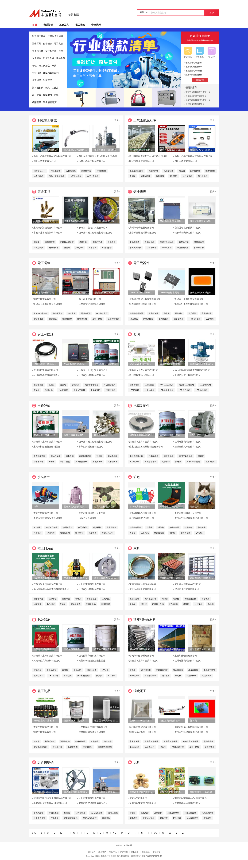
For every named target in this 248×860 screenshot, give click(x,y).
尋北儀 (167, 313)
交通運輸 (36, 58)
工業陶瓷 (106, 599)
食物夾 (78, 599)
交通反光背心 (107, 533)
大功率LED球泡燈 (186, 385)
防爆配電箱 (57, 313)
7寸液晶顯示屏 (177, 747)
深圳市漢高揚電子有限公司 (142, 732)
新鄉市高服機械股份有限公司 (198, 100)
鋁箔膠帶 (37, 604)
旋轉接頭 (79, 247)
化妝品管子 (52, 670)
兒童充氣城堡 (173, 813)
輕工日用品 (44, 65)
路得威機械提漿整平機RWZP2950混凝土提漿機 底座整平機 (171, 720)
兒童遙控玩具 (148, 818)
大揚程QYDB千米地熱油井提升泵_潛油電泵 (202, 150)
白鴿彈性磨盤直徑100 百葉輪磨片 (106, 221)
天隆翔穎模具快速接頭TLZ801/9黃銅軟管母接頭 (45, 221)
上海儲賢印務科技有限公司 (92, 375)
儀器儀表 (47, 43)
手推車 (99, 456)
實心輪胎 (166, 461)
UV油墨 (105, 670)
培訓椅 (176, 599)
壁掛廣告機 (208, 741)
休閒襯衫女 (83, 527)
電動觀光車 (112, 461)
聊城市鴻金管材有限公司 (141, 161)
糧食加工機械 (79, 390)
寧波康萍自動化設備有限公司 (47, 232)
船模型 (132, 813)
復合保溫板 (134, 675)
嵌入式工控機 (96, 813)
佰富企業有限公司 (88, 518)
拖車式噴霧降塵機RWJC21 (76, 435)
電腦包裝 (37, 670)
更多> (117, 120)
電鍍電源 (53, 319)
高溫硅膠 (108, 741)
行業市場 (73, 14)
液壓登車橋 (86, 171)
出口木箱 (111, 675)
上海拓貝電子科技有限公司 (187, 375)
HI (81, 833)
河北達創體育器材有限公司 (187, 584)
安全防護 (96, 24)
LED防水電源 (102, 313)
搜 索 (211, 12)
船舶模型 (164, 818)
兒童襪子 (92, 533)
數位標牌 (51, 604)
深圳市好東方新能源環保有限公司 (191, 304)
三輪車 (52, 461)
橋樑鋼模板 (193, 670)
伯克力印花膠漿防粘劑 (105, 649)
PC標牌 (37, 527)
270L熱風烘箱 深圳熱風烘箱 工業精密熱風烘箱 (171, 221)
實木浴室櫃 (178, 670)
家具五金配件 (150, 599)
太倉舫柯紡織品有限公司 (196, 96)
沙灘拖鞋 (51, 533)
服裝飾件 (60, 58)
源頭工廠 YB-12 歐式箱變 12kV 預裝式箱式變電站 (106, 292)
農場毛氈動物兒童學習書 (171, 792)
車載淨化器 (168, 456)
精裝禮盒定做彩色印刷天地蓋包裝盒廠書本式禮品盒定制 (171, 506)
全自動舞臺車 (39, 456)
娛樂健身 (47, 95)
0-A (33, 833)
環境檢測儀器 (183, 247)
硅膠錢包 (188, 527)
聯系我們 (102, 852)
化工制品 (36, 80)
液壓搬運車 (97, 461)
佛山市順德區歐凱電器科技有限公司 (192, 370)
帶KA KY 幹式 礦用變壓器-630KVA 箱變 (76, 292)
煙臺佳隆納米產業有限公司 (92, 732)
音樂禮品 (106, 818)
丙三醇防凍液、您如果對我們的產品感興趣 (171, 435)
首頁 (34, 24)
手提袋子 (201, 527)
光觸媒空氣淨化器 (190, 741)
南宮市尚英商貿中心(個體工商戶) (190, 798)
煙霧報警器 (110, 390)
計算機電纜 (67, 319)
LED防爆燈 (134, 390)
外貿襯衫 (97, 527)
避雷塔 (63, 385)
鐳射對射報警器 (91, 385)
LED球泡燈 (149, 385)
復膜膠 (99, 675)
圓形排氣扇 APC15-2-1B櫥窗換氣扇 (106, 578)
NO (114, 833)
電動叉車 (70, 456)
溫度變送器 (153, 313)
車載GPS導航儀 (40, 313)
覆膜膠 (65, 670)
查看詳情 (200, 80)
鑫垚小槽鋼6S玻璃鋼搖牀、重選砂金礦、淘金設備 (45, 150)
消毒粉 (163, 747)
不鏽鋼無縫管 (162, 670)
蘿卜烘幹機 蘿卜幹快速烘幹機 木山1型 (141, 150)
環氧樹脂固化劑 (105, 747)
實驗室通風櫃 (190, 599)
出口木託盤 (65, 461)
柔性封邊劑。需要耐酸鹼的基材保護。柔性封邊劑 (106, 364)
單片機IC (179, 313)
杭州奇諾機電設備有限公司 (46, 375)
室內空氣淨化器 (151, 741)
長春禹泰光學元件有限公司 (187, 232)
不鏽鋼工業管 (209, 670)
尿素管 (201, 456)
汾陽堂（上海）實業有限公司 (93, 227)
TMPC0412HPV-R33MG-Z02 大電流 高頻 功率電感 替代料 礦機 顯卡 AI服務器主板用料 (141, 292)
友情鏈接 (156, 852)
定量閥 (132, 176)
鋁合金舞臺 (76, 604)
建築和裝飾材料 (51, 73)
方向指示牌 (63, 390)
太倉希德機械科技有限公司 (142, 232)
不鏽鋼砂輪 (107, 247)
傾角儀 (178, 461)
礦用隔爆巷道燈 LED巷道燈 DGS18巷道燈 (202, 364)
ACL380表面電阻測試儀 (76, 364)
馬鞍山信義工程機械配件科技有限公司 (52, 156)
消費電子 (47, 80)
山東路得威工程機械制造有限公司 (95, 232)
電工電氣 (80, 24)
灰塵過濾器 (209, 747)
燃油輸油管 (134, 461)
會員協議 (146, 852)
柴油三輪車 (55, 456)
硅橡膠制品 (80, 741)
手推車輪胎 (210, 461)
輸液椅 (186, 604)
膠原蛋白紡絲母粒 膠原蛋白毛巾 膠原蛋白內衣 (106, 720)
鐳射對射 (75, 385)
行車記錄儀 (153, 456)
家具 (54, 65)
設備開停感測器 (136, 313)
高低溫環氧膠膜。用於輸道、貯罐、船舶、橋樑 (76, 649)
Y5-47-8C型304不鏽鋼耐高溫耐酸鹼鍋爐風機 (171, 150)
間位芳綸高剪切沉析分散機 (106, 150)
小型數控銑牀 (75, 176)
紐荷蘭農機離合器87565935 (141, 435)
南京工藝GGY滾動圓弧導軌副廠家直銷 (76, 150)
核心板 (67, 813)
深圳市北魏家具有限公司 (186, 589)
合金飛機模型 (192, 818)
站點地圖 (124, 852)
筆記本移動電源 (90, 818)
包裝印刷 (36, 73)
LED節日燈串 (184, 390)
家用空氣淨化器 (170, 741)
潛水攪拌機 (195, 171)
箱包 (34, 65)
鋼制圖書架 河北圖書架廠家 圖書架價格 (202, 578)
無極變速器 (53, 247)
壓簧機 (67, 247)
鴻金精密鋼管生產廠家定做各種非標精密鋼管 (141, 649)
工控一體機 (97, 319)
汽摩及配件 (48, 58)
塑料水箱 (66, 599)
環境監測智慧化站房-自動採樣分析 (202, 221)
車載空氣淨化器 (136, 456)
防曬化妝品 (91, 604)
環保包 (161, 527)
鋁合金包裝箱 (135, 527)
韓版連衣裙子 (51, 527)
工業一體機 (194, 747)
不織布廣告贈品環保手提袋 (141, 506)
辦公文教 (36, 95)
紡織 (56, 95)
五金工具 (64, 24)
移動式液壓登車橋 (56, 176)
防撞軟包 (49, 390)
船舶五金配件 (101, 435)
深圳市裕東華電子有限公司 (142, 803)
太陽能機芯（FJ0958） (201, 792)
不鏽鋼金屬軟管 (67, 242)
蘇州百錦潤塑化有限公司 (91, 446)
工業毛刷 (92, 247)
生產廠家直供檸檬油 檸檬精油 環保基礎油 (76, 578)
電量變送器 (178, 319)
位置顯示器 (199, 247)
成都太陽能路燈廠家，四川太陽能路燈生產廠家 (171, 364)
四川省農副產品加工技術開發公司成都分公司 (101, 156)
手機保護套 (38, 813)
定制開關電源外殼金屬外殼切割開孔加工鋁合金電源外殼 (45, 792)
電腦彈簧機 (50, 242)
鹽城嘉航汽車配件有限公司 (187, 446)
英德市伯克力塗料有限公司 (46, 660)
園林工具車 (112, 456)
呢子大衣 (79, 533)
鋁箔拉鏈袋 (91, 670)
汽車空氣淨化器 (193, 461)
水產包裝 (68, 675)
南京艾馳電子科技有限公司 (187, 227)
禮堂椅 (144, 604)
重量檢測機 (134, 242)
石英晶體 (192, 313)
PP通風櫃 (173, 604)
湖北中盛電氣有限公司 (44, 161)
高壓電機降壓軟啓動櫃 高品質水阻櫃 (45, 292)
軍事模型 (133, 818)
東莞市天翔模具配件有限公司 (198, 92)
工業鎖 (36, 390)
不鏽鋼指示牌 (109, 385)
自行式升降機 (92, 176)
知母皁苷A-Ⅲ (39, 171)
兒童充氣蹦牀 (190, 813)
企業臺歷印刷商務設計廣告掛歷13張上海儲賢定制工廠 (45, 649)
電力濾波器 (163, 319)
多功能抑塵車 (81, 461)
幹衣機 (193, 720)
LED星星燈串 (201, 390)
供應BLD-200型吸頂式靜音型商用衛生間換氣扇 (141, 720)
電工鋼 (132, 670)
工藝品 (55, 88)
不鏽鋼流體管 (150, 675)
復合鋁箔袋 (38, 675)
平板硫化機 (101, 171)
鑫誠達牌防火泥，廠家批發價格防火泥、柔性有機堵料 (202, 649)
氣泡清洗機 (153, 171)
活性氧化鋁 (65, 741)
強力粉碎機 (38, 176)
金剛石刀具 (97, 242)
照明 (60, 51)
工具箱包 (145, 533)
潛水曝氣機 (210, 171)
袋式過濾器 (187, 176)
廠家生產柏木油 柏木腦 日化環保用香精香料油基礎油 (45, 720)
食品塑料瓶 (57, 747)
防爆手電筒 (134, 385)
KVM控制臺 (80, 813)
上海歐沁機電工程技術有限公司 (145, 299)
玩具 (47, 88)
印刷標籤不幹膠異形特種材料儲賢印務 (45, 578)
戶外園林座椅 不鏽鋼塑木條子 (171, 578)
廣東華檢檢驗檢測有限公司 (187, 803)
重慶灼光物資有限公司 (185, 655)
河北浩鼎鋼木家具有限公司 (142, 589)
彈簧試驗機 (199, 242)
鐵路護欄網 (206, 675)
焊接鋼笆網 (146, 670)
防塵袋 (149, 527)
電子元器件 (37, 51)
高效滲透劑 (73, 747)
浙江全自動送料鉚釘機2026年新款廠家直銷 (76, 221)
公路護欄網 (191, 675)
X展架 (62, 604)
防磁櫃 (211, 604)
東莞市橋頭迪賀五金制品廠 (46, 446)
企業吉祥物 (111, 527)
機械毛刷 (83, 242)
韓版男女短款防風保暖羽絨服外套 (76, 506)
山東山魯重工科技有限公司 (92, 161)
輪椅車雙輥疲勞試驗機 (141, 221)
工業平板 (54, 818)
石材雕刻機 (71, 171)
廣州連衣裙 (68, 527)
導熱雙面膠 (91, 599)
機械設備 (48, 24)
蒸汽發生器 (202, 176)
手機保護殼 (53, 813)
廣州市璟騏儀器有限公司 (141, 227)
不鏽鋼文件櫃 (158, 604)
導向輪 (172, 533)
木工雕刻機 (55, 171)
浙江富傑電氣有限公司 (195, 104)
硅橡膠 (36, 741)
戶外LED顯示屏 (166, 385)
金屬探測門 (95, 390)
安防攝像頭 (38, 385)
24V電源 (71, 313)
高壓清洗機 (168, 171)
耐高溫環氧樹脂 (40, 747)
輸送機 (182, 171)
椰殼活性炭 (50, 741)
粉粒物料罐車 (85, 456)
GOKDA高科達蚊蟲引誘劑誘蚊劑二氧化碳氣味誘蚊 (141, 364)
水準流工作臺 (39, 818)
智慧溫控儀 (184, 242)
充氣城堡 (145, 813)
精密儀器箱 (159, 533)
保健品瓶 (77, 670)
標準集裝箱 (38, 461)
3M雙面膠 (105, 604)
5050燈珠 (134, 319)
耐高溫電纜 (38, 319)
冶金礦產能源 (50, 102)
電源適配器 (86, 313)
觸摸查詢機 (82, 319)
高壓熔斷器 (206, 313)
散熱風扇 (160, 176)
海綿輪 (165, 599)
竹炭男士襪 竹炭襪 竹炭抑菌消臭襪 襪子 (106, 506)
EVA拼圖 (177, 818)
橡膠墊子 (94, 741)
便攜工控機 (113, 813)
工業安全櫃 (134, 599)
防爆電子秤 (151, 247)
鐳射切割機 (146, 176)
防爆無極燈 (149, 390)
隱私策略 (135, 852)
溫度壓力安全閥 (136, 171)
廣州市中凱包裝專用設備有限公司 (191, 518)
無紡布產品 (174, 527)
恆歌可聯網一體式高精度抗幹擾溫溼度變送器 (45, 364)
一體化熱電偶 (194, 319)
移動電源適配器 (71, 818)
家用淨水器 (134, 741)
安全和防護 (51, 51)
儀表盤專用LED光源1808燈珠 (202, 292)
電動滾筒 (173, 176)
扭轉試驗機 (166, 247)
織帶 (36, 506)
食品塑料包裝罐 (84, 675)
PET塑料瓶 (53, 675)
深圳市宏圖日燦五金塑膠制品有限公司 (52, 798)
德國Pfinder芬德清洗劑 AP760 (76, 720)
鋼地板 (178, 675)
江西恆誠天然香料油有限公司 (47, 584)
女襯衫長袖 (65, 533)
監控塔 (52, 385)
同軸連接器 (148, 319)
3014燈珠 (210, 319)
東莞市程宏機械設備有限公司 (47, 518)
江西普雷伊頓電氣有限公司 (92, 304)
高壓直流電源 (113, 319)
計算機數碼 (37, 88)
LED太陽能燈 (205, 385)
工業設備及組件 (55, 36)
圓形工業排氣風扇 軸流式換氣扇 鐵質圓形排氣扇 (76, 792)
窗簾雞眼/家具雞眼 (139, 578)
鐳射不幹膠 (38, 599)
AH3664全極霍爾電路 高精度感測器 (171, 292)
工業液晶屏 (149, 747)
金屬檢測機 (149, 242)
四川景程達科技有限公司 (141, 375)
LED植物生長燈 (166, 390)
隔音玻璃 (166, 675)
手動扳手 (111, 242)
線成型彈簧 (38, 247)
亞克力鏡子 (88, 747)
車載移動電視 (150, 461)
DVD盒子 (200, 533)
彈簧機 (36, 242)
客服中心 (113, 852)
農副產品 (36, 102)
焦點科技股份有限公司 (110, 856)
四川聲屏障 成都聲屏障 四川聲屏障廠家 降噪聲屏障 (171, 649)
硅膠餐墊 (53, 599)
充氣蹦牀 (158, 813)
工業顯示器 (134, 747)
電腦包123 (195, 506)
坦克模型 (207, 818)
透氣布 (132, 533)
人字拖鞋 (37, 533)
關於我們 (91, 852)
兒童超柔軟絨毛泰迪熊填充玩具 (141, 792)
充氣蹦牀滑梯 (207, 813)
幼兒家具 (198, 604)
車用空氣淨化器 (185, 456)
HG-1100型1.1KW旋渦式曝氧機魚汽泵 (202, 435)
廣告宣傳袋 (185, 533)
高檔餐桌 (205, 599)
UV (155, 833)
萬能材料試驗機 (166, 242)
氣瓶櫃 (132, 604)
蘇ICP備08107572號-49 (152, 856)
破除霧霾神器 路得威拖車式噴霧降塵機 (106, 792)
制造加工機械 (39, 36)
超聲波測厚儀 (135, 247)
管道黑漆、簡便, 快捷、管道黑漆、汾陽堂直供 (45, 435)
